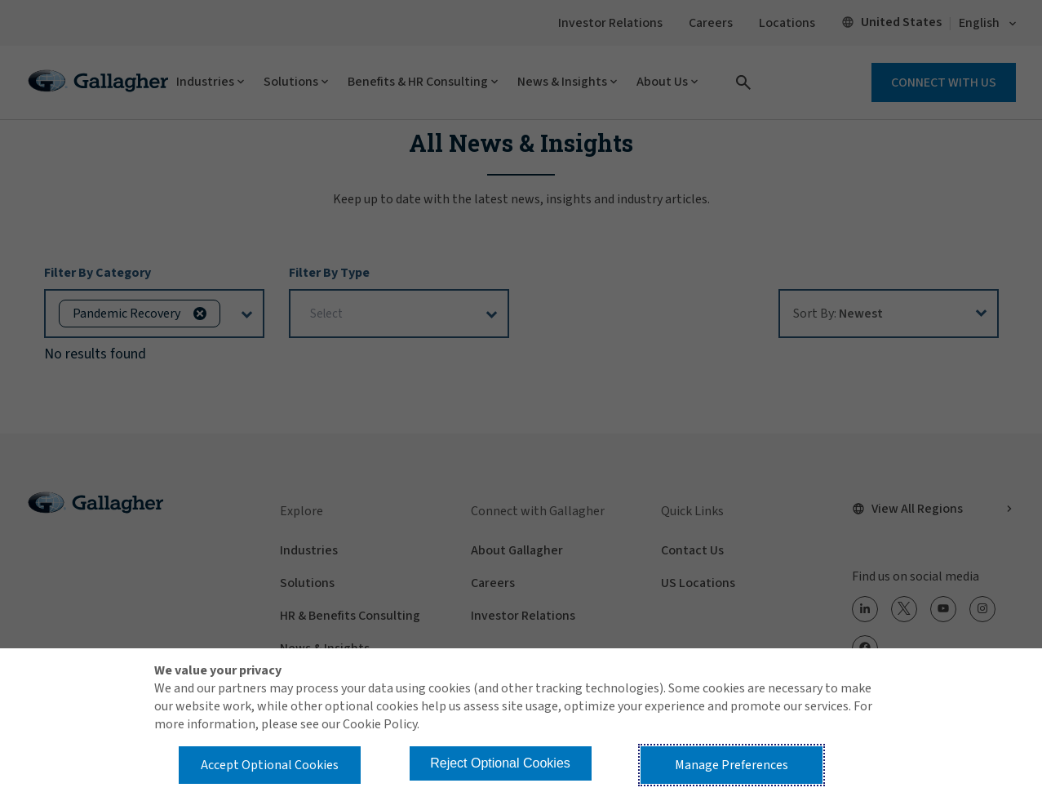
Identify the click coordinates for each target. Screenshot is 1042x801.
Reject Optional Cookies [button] (500, 763)
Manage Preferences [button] (731, 765)
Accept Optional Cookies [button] (270, 765)
